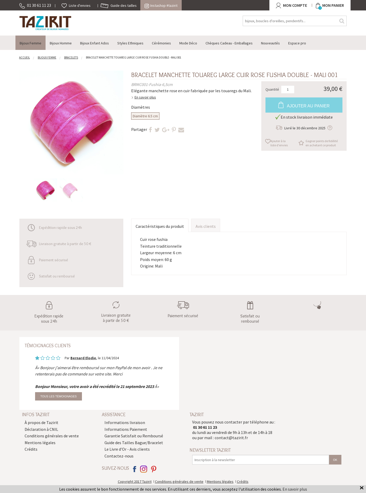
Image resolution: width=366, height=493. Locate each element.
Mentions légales (40, 442)
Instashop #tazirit (161, 5)
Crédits (31, 449)
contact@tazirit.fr (231, 437)
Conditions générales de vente (52, 435)
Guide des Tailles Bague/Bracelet (133, 442)
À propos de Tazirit (41, 422)
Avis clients (206, 226)
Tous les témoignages (58, 396)
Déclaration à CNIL (41, 429)
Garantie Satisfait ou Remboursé (133, 435)
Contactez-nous (119, 456)
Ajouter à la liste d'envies (279, 143)
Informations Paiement (125, 429)
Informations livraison (124, 422)
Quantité (272, 89)
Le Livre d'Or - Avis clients (127, 449)
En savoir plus (145, 97)
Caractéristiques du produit (160, 226)
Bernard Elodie (83, 358)
